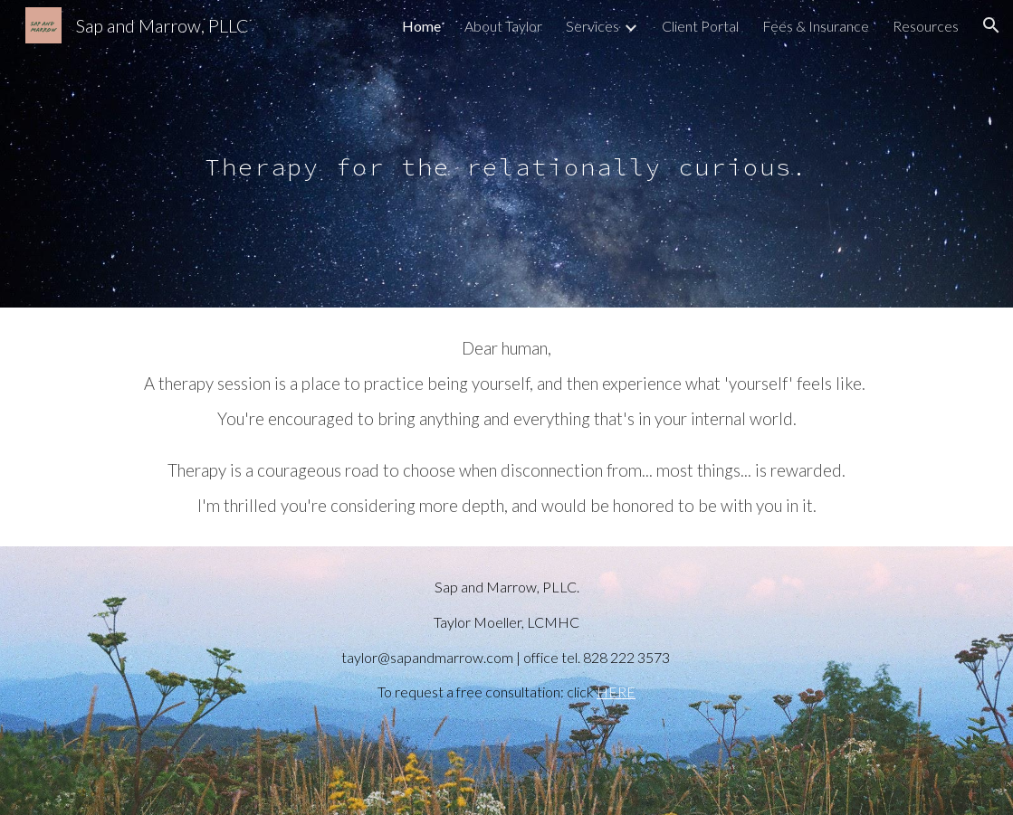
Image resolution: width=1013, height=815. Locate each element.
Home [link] (421, 25)
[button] (991, 25)
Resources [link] (926, 25)
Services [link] (592, 25)
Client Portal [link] (700, 25)
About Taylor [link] (503, 25)
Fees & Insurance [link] (815, 25)
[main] (506, 153)
